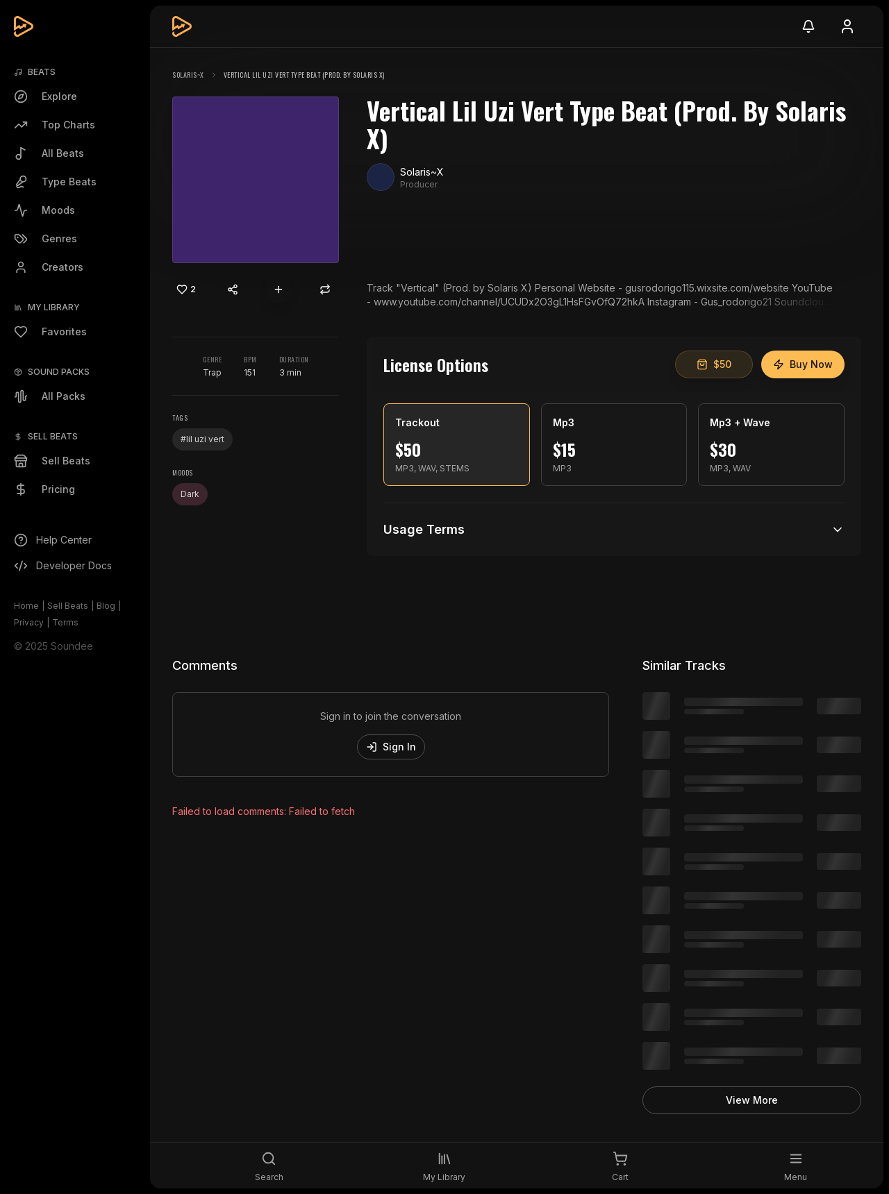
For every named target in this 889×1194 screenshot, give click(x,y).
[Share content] (233, 289)
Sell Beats (67, 605)
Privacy (29, 622)
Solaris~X (188, 74)
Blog (106, 605)
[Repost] (325, 289)
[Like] (186, 289)
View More (752, 1100)
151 (250, 372)
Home (26, 605)
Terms (65, 622)
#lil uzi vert (202, 439)
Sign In (391, 746)
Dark (190, 494)
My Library (54, 307)
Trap (212, 372)
